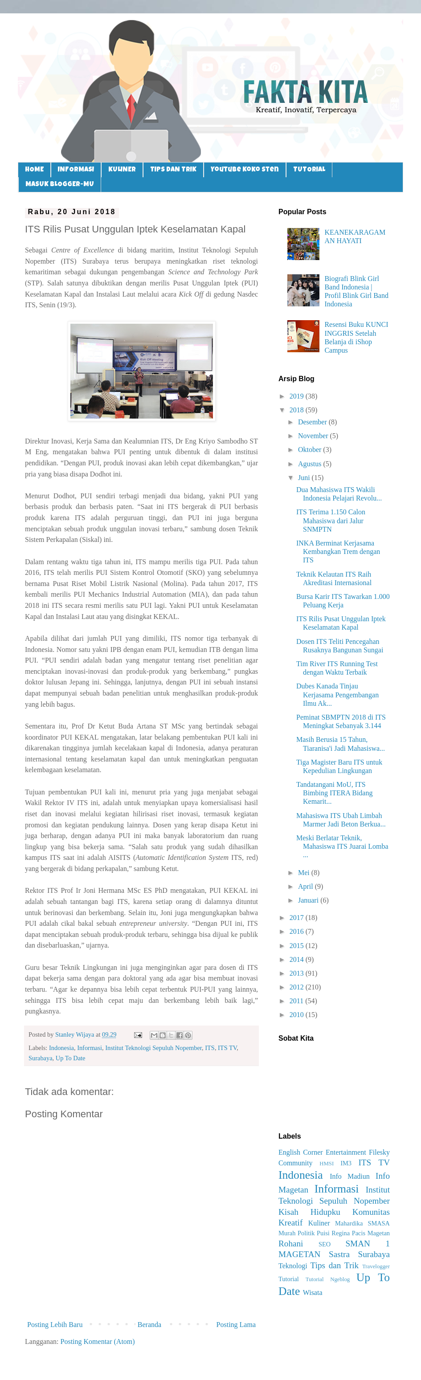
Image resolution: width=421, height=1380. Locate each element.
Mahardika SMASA (362, 1223)
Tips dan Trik (335, 1265)
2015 (298, 945)
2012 (298, 987)
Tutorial (288, 1278)
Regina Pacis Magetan (360, 1233)
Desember (313, 422)
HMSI (326, 1163)
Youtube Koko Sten (245, 170)
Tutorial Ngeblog (328, 1279)
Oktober (310, 449)
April (306, 886)
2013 (298, 973)
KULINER (122, 170)
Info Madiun (350, 1176)
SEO (325, 1244)
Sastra (339, 1254)
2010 (298, 1014)
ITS (210, 1047)
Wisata (313, 1292)
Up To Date (71, 1058)
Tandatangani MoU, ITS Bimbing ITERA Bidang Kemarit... (334, 793)
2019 (298, 396)
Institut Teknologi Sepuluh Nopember (153, 1047)
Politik (306, 1233)
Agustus (310, 464)
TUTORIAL (309, 170)
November (314, 436)
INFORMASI (76, 170)
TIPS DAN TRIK (173, 170)
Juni (305, 477)
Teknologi (292, 1266)
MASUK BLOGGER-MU (59, 184)
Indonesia (61, 1047)
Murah (286, 1233)
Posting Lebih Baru (54, 1324)
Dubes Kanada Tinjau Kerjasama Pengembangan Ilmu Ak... (337, 694)
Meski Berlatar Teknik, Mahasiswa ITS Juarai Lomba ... (342, 846)
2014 (298, 959)
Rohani (290, 1243)
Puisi (323, 1233)
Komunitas (371, 1212)
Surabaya (41, 1058)
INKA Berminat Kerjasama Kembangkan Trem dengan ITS (338, 551)
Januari (309, 900)
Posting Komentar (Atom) (98, 1341)
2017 (298, 917)
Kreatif (290, 1222)
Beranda (149, 1324)
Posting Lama (236, 1324)
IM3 (346, 1163)
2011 (297, 1001)
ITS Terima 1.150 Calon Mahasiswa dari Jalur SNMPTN (330, 520)
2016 (298, 931)
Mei (304, 872)
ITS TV (227, 1047)
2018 (298, 410)
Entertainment (346, 1152)
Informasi (89, 1047)
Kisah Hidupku (309, 1212)
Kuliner (319, 1223)
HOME (34, 170)
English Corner (300, 1152)
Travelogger (376, 1266)
